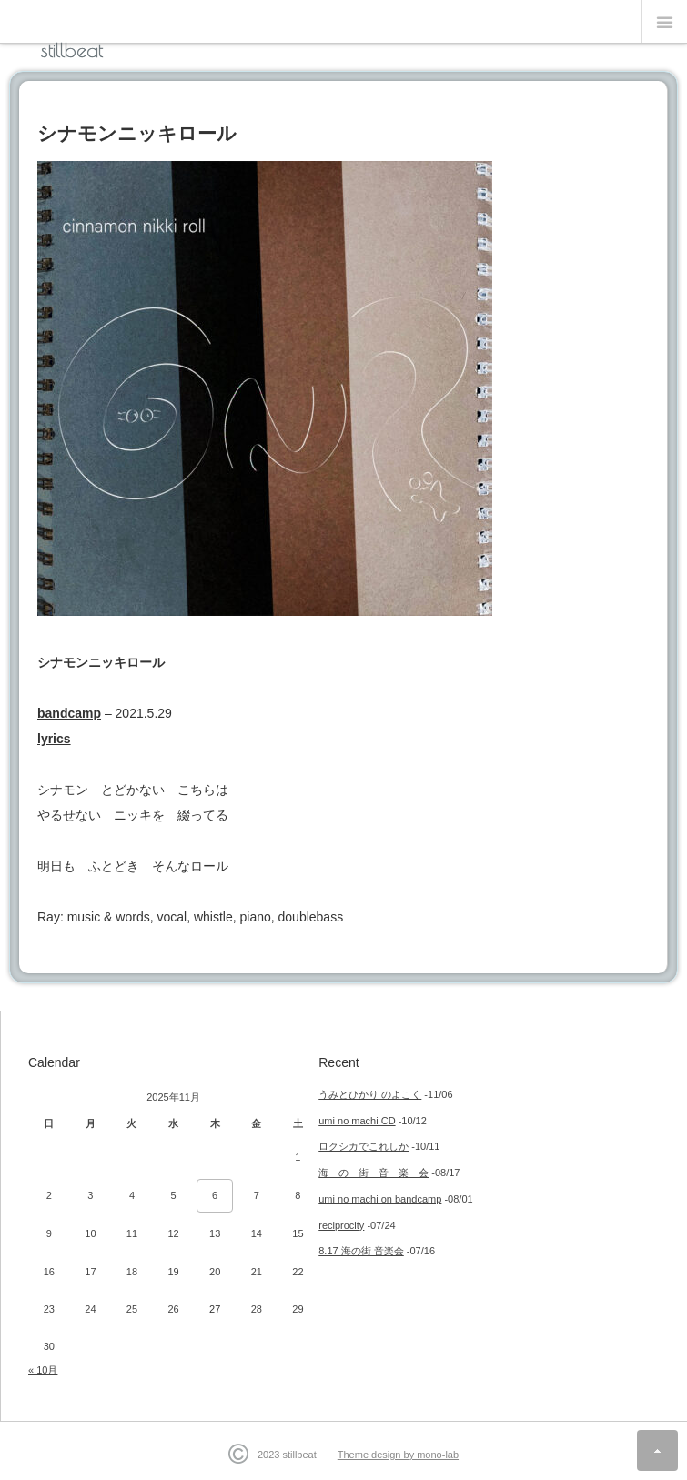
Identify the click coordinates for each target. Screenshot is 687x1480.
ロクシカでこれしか (363, 1146)
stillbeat (72, 50)
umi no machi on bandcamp (379, 1198)
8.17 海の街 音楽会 (361, 1250)
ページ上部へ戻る (657, 1450)
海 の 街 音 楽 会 (373, 1172)
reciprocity (341, 1225)
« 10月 (42, 1369)
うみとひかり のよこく (369, 1094)
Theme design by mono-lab (398, 1454)
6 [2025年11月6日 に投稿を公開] (214, 1195)
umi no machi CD (356, 1120)
